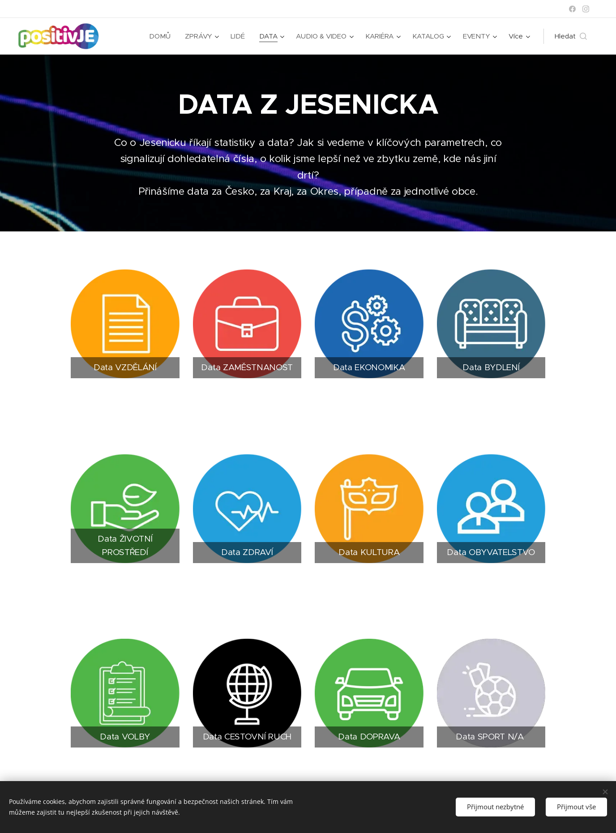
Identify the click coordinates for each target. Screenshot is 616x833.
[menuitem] (160, 36)
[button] (570, 36)
